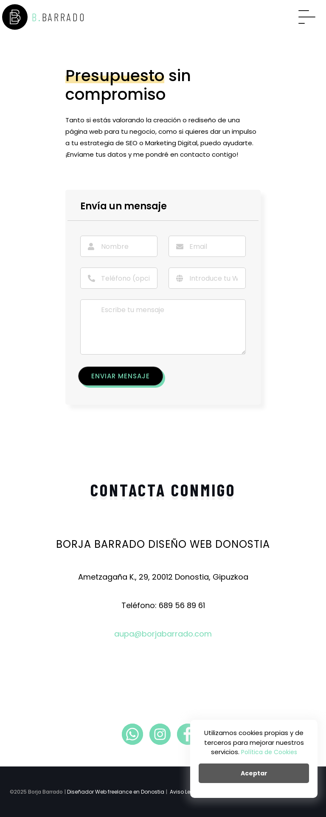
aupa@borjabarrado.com (163, 633)
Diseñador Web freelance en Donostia (115, 791)
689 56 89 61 (182, 605)
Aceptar (254, 773)
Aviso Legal (184, 791)
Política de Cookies (269, 752)
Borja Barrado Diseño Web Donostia (163, 544)
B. (44, 17)
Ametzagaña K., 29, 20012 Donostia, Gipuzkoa (163, 577)
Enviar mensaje (120, 376)
